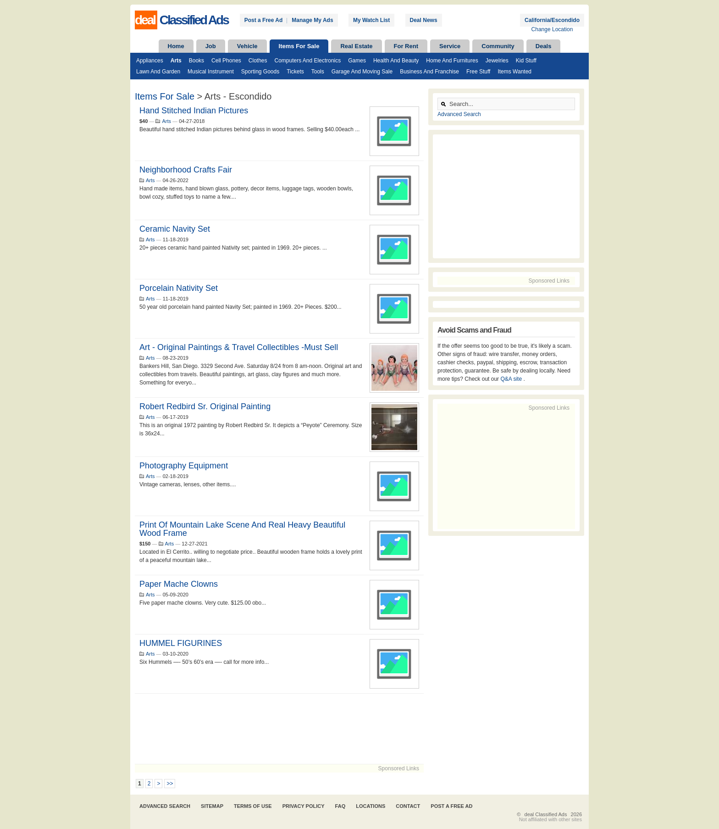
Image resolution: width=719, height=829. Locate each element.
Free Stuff (478, 71)
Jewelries (497, 60)
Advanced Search (459, 114)
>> (169, 783)
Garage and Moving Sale (362, 71)
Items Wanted (514, 71)
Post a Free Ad (263, 20)
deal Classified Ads (546, 814)
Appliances (149, 60)
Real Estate (356, 46)
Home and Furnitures (452, 60)
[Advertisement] (279, 728)
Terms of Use (253, 806)
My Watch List (371, 20)
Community (497, 46)
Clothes (258, 60)
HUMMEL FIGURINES (180, 643)
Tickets (295, 71)
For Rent (406, 46)
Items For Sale (299, 46)
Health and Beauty (396, 60)
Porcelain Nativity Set (178, 288)
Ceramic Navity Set (174, 229)
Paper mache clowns (178, 584)
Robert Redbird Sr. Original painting (205, 406)
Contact (408, 806)
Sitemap (212, 806)
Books (196, 60)
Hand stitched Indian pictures (193, 110)
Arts (176, 60)
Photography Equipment (183, 465)
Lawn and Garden (158, 71)
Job (210, 46)
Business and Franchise (429, 71)
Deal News (423, 20)
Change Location (552, 29)
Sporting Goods (260, 71)
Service (449, 46)
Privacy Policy (303, 806)
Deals (544, 46)
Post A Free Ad (451, 806)
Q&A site (511, 379)
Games (357, 60)
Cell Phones (226, 60)
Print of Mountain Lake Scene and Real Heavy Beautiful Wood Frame (242, 529)
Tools (317, 71)
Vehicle (247, 46)
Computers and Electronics (308, 60)
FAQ (340, 806)
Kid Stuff (526, 60)
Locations (370, 806)
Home (176, 46)
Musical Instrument (211, 71)
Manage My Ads (312, 20)
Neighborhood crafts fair (185, 169)
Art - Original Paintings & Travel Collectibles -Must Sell (238, 347)
